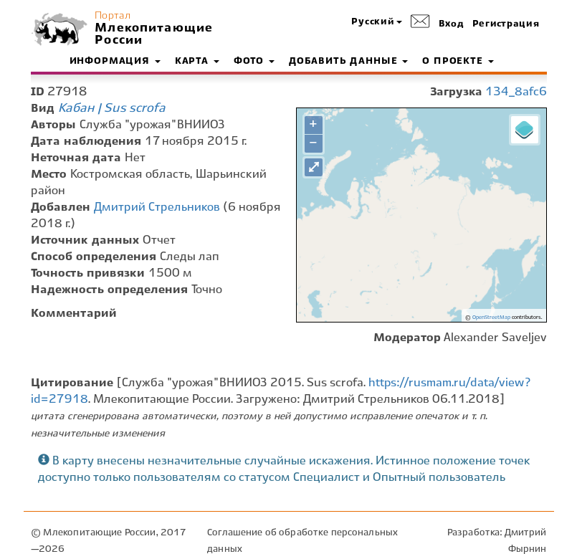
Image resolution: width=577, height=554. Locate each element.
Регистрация (505, 24)
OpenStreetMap (491, 317)
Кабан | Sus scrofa (112, 108)
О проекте (457, 61)
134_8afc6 (516, 92)
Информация (115, 61)
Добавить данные (348, 61)
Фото (254, 61)
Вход (451, 24)
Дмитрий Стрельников (157, 207)
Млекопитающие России (152, 34)
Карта (197, 61)
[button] (376, 22)
